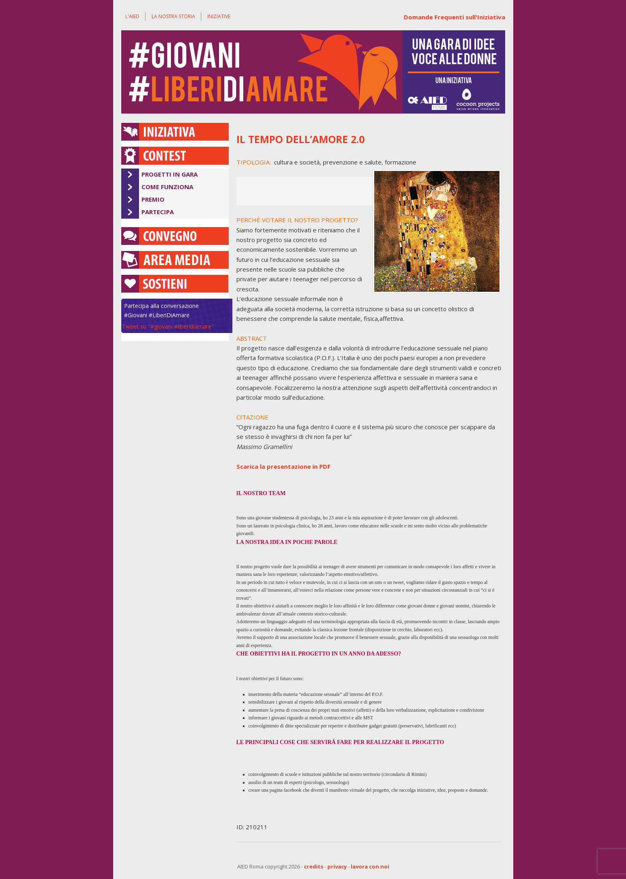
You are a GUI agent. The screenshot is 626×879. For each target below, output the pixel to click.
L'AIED (132, 16)
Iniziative (218, 16)
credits (313, 866)
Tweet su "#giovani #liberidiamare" (168, 326)
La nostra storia (173, 16)
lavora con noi (370, 866)
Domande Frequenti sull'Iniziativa (454, 17)
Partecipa (157, 212)
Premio (152, 199)
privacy (337, 866)
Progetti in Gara (169, 174)
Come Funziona (167, 187)
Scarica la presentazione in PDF (283, 466)
